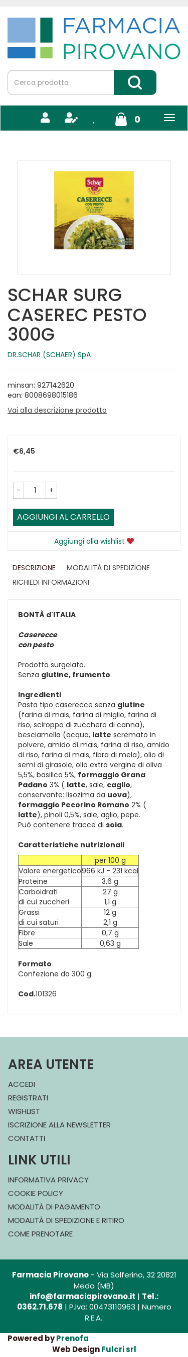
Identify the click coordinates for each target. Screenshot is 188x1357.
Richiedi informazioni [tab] (51, 582)
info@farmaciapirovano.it (82, 1296)
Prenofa (72, 1338)
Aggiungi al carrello (63, 517)
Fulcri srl (118, 1349)
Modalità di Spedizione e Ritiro (66, 1220)
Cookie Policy (35, 1193)
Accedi (21, 1084)
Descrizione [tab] (34, 568)
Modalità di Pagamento (54, 1206)
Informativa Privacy (48, 1179)
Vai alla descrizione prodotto (57, 410)
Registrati (28, 1097)
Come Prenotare (40, 1233)
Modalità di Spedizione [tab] (108, 568)
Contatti (26, 1138)
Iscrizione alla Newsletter (59, 1124)
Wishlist (24, 1111)
